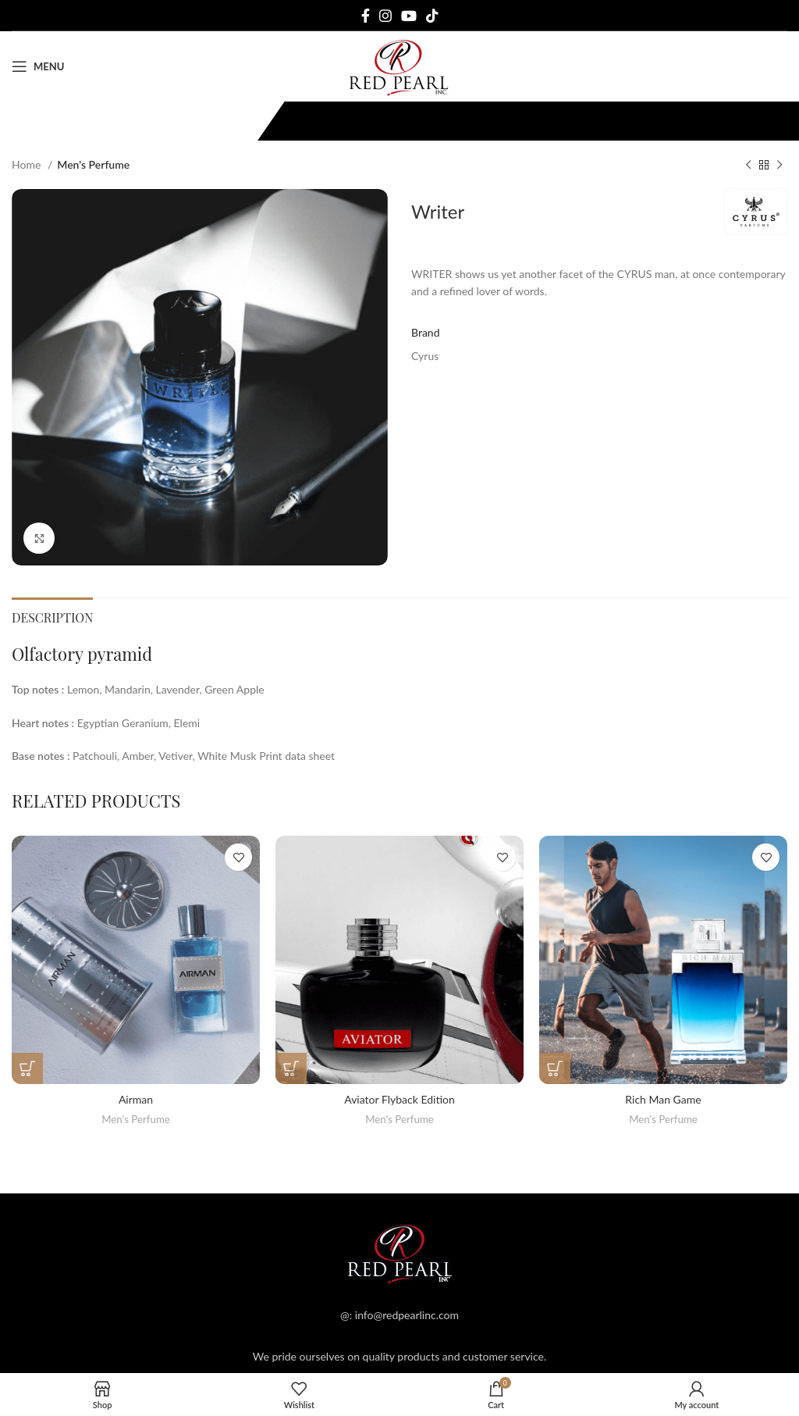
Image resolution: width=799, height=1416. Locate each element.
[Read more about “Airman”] (27, 1068)
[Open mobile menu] (38, 66)
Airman (136, 1099)
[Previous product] (748, 165)
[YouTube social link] (408, 15)
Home (28, 164)
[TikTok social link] (432, 15)
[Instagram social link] (385, 15)
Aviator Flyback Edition (399, 1099)
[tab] (52, 615)
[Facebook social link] (366, 15)
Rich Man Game (663, 1099)
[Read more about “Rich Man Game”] (554, 1068)
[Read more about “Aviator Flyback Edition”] (291, 1068)
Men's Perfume (93, 164)
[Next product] (779, 165)
